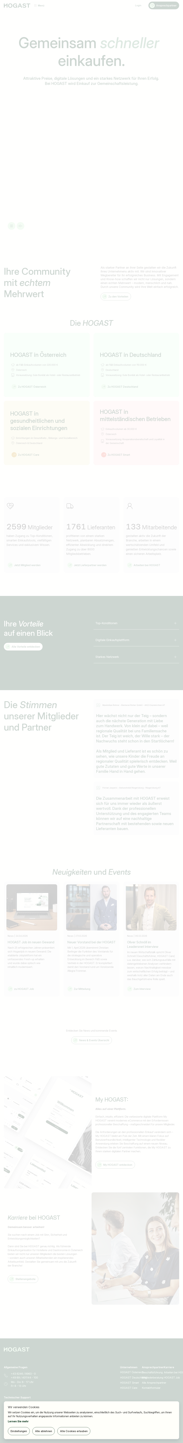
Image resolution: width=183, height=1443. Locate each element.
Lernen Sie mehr (18, 1421)
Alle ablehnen (43, 1431)
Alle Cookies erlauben (74, 1431)
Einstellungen (19, 1431)
